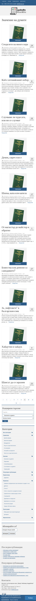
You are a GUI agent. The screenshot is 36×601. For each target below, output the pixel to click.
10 (28, 399)
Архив (9, 1)
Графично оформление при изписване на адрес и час (17, 483)
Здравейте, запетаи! (8, 569)
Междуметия (7, 443)
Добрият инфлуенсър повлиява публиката (14, 556)
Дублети (6, 486)
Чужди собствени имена (9, 506)
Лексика (19, 47)
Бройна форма (7, 438)
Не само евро (6, 555)
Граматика (6, 435)
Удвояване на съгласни (9, 501)
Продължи (21, 55)
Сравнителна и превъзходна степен (12, 493)
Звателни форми (8, 440)
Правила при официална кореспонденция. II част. (16, 567)
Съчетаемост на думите (9, 466)
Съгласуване (7, 448)
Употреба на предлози (9, 450)
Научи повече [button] (14, 599)
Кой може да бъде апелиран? (10, 550)
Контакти (22, 1)
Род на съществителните (10, 445)
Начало (4, 1)
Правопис (6, 480)
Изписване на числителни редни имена (13, 566)
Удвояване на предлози (9, 498)
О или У (6, 488)
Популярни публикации (9, 472)
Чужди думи (7, 469)
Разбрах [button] (30, 598)
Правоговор (6, 475)
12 (16, 403)
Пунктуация (6, 509)
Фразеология (6, 517)
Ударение (6, 477)
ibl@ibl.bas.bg (20, 4)
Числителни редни (8, 503)
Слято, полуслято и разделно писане (13, 491)
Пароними (6, 461)
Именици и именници (8, 570)
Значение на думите (13, 47)
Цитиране (6, 514)
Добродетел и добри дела (9, 551)
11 (32, 399)
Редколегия (16, 1)
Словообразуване (8, 464)
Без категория (7, 432)
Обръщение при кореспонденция (12, 512)
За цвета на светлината (9, 558)
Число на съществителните (10, 453)
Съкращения (7, 496)
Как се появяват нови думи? (10, 553)
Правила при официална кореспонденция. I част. (15, 575)
